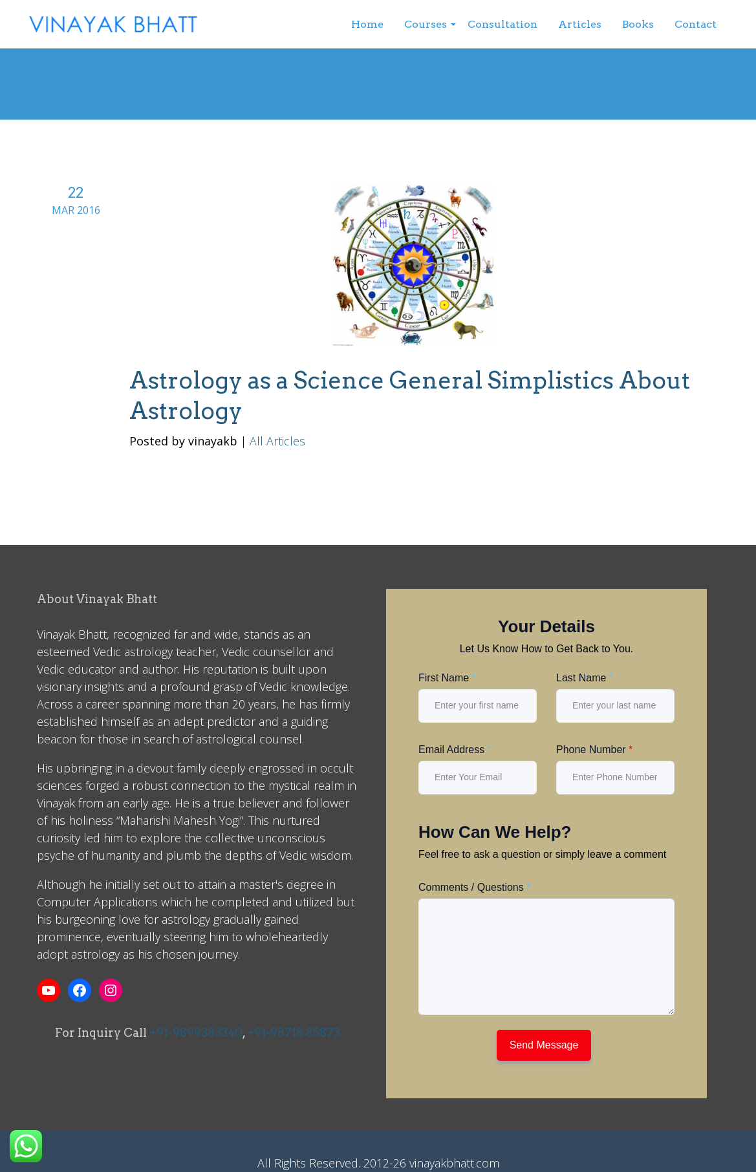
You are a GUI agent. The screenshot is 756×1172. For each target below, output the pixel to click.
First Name (447, 677)
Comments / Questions (474, 887)
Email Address (454, 749)
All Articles (277, 441)
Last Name (584, 677)
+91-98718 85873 (293, 1032)
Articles (579, 24)
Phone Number (594, 749)
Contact (696, 24)
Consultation (502, 24)
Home (367, 24)
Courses (425, 24)
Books (638, 24)
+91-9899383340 (196, 1032)
